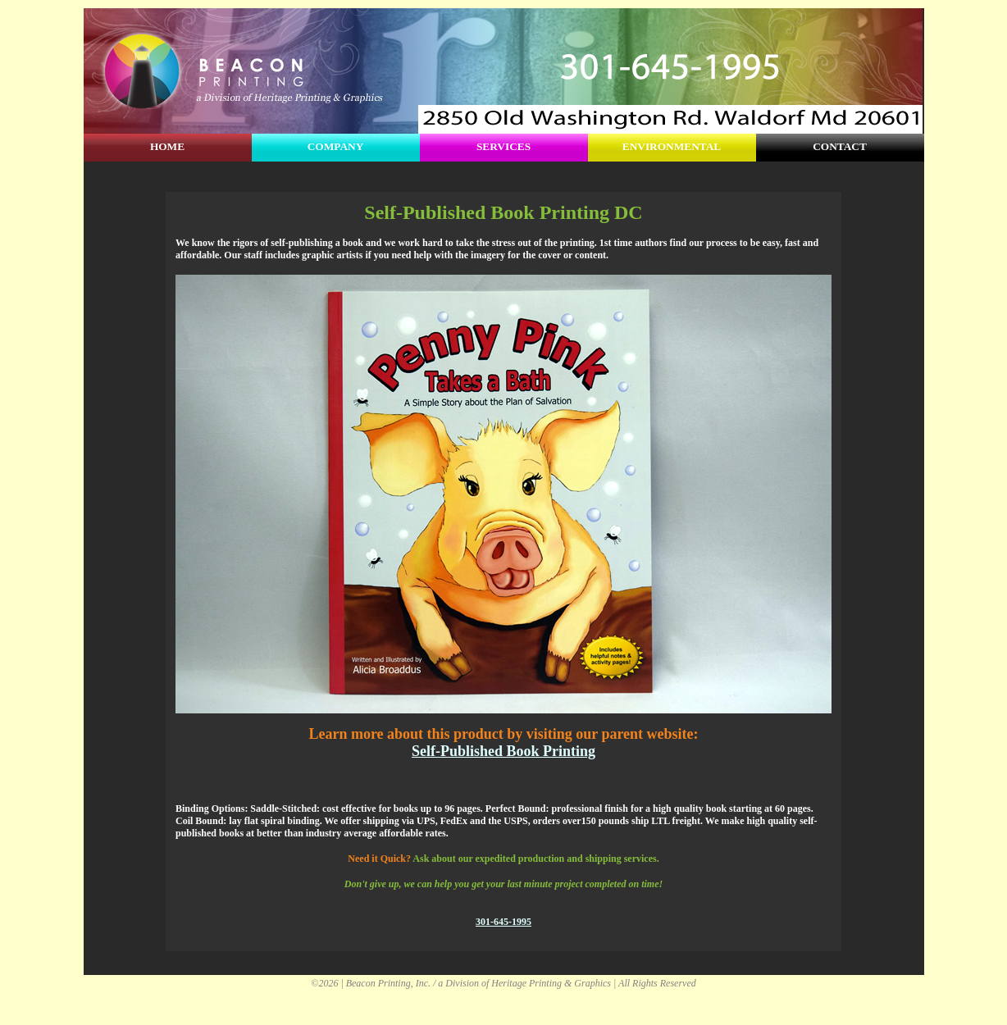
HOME (167, 146)
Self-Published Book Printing (503, 751)
